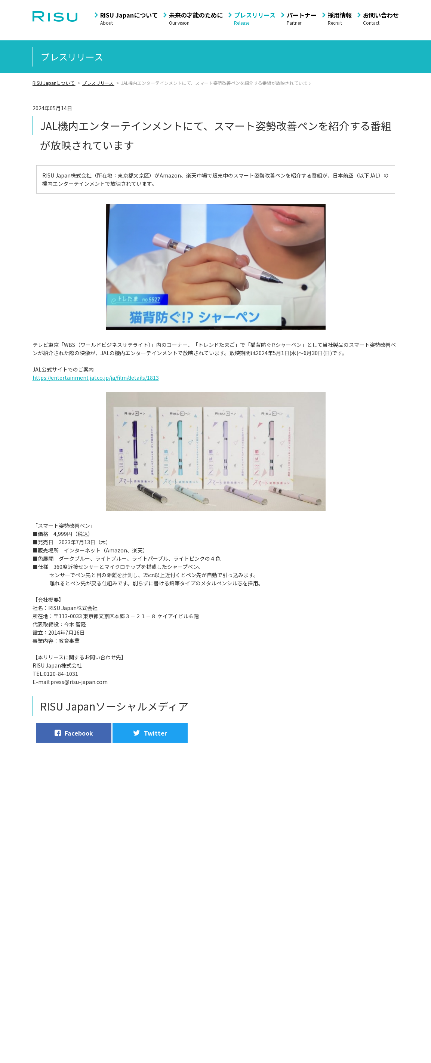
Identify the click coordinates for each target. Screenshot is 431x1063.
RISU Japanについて (129, 15)
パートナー (302, 15)
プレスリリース (254, 15)
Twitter (149, 732)
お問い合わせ (381, 15)
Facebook (73, 732)
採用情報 (340, 15)
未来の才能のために (196, 15)
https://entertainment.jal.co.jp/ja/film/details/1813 (96, 377)
